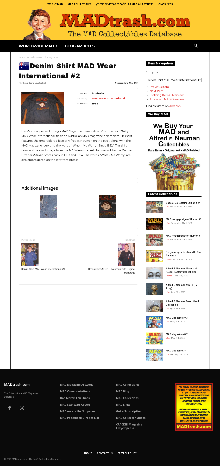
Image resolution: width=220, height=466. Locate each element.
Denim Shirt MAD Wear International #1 (43, 257)
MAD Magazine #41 (177, 350)
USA (167, 206)
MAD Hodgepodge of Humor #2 (184, 219)
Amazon (175, 106)
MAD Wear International (108, 98)
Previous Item (159, 87)
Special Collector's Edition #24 (183, 203)
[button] (196, 46)
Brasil (168, 259)
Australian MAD (34, 57)
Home (22, 57)
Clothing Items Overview (167, 95)
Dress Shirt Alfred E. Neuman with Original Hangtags (111, 258)
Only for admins (30, 290)
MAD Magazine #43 (177, 317)
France (169, 275)
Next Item (157, 91)
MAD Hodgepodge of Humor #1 (184, 235)
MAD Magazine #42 (177, 334)
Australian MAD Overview (167, 99)
